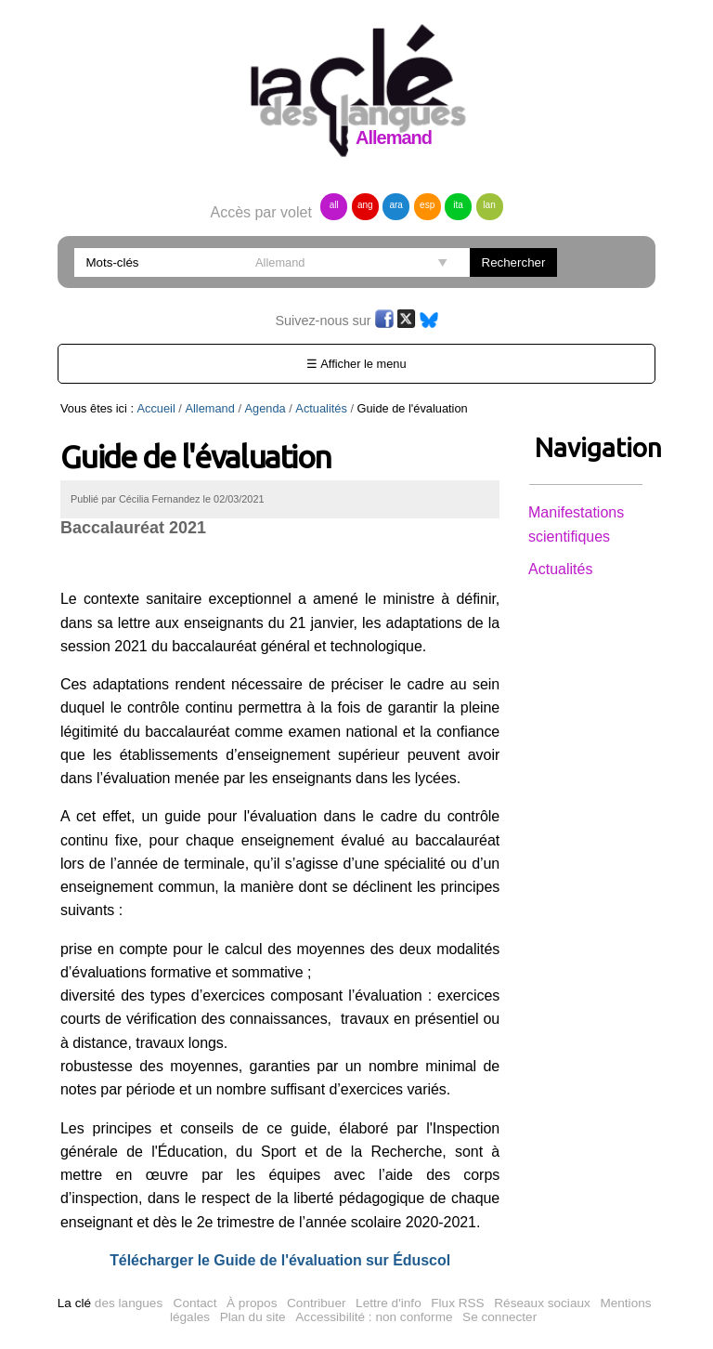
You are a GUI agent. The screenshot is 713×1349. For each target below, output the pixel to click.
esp (427, 205)
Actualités (320, 408)
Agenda (265, 408)
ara (395, 205)
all (334, 205)
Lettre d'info (388, 1303)
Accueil (156, 408)
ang (365, 205)
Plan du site (253, 1317)
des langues (110, 1303)
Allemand (209, 408)
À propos (252, 1303)
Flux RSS (457, 1303)
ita (458, 205)
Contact (195, 1303)
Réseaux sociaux (542, 1303)
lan (489, 205)
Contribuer (316, 1303)
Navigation (586, 447)
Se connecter (499, 1317)
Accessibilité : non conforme (373, 1317)
